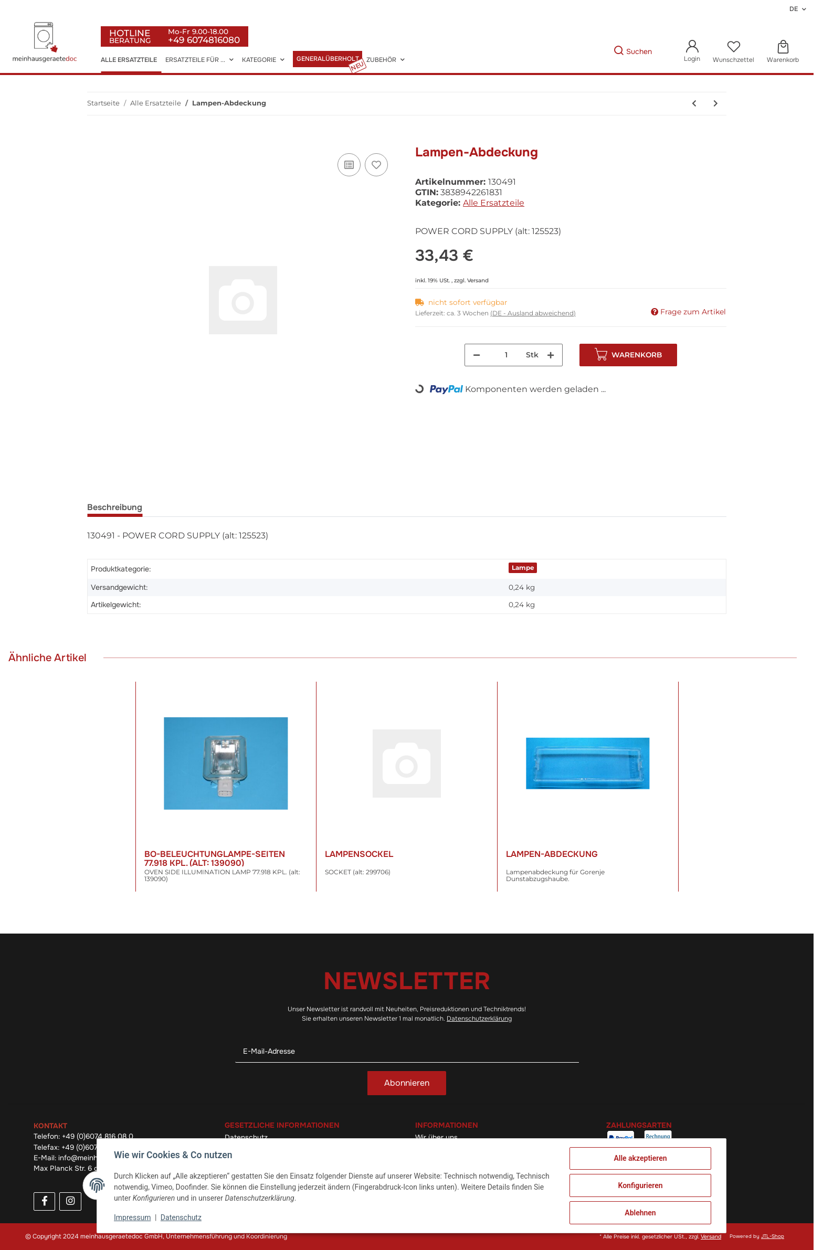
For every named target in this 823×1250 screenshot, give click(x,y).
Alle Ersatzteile (493, 203)
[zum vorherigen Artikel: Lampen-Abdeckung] (694, 103)
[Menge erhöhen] (550, 355)
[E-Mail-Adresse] (407, 1051)
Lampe (523, 567)
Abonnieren (406, 1082)
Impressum (132, 1217)
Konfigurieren (640, 1185)
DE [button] (793, 9)
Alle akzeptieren (640, 1158)
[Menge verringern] (476, 355)
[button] (692, 51)
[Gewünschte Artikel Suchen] (597, 51)
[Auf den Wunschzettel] (376, 164)
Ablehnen (640, 1213)
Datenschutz (181, 1217)
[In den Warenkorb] (95, 139)
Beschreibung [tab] (114, 507)
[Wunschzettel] (733, 52)
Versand (478, 280)
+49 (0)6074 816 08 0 (97, 1136)
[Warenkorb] (783, 52)
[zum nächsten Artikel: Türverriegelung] (715, 103)
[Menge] (506, 355)
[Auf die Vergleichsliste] (349, 164)
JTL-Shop (772, 1236)
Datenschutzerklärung (479, 1018)
